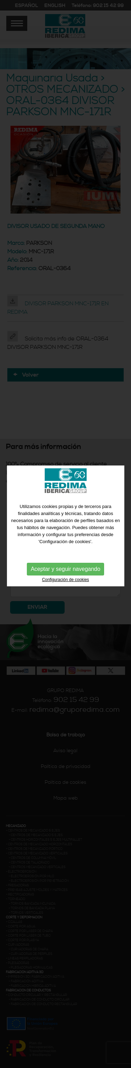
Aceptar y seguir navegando (65, 560)
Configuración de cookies (65, 570)
